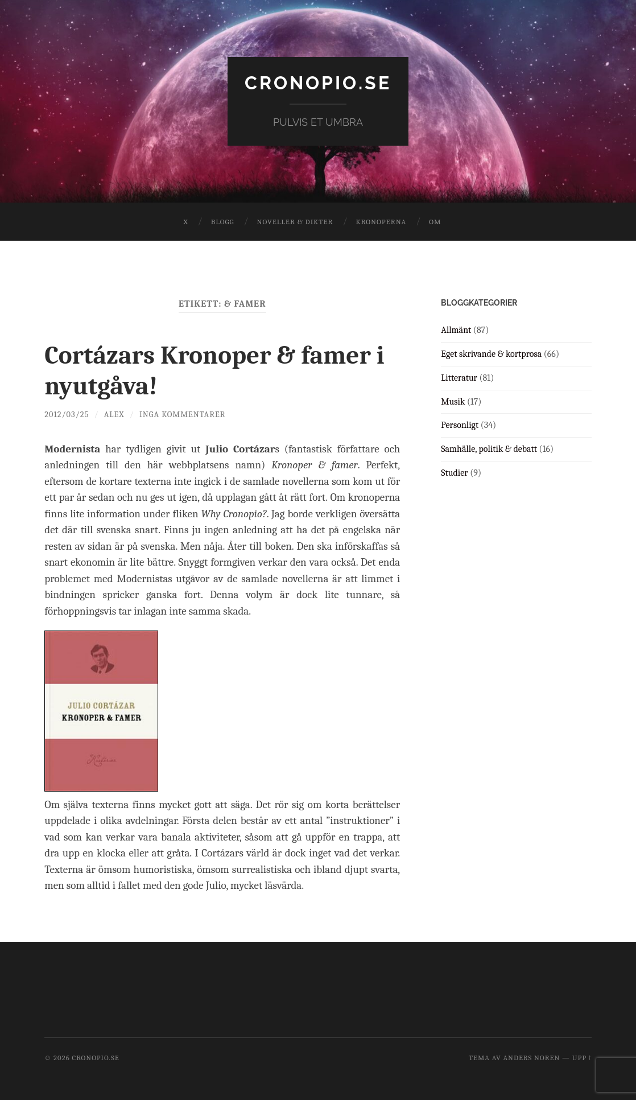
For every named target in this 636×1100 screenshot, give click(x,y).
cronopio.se (318, 82)
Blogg (222, 221)
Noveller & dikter (295, 221)
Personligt (459, 425)
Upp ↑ (582, 1057)
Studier (454, 473)
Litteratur (459, 378)
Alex (114, 414)
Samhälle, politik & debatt (489, 449)
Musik (453, 402)
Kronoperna (381, 221)
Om (435, 221)
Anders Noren (531, 1057)
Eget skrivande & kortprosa (491, 354)
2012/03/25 (66, 414)
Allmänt (456, 330)
